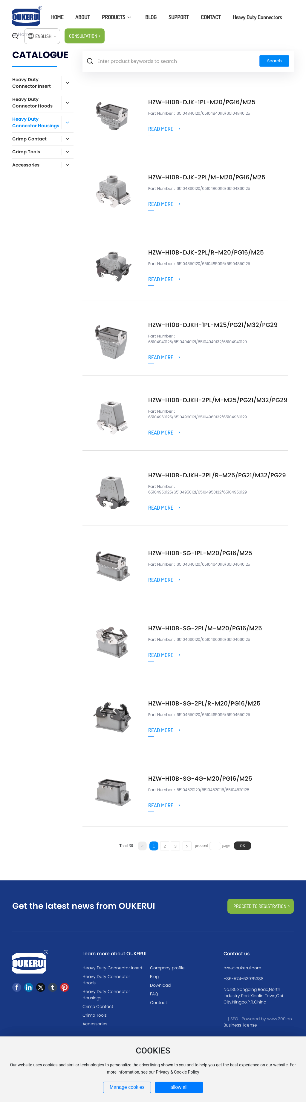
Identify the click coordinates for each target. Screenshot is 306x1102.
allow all (178, 1087)
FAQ (154, 994)
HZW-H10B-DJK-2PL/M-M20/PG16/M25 (206, 177)
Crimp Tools (94, 1015)
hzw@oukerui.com (242, 968)
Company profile (167, 968)
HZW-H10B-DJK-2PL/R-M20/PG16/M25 (206, 252)
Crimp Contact (97, 1006)
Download (160, 985)
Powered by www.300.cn (267, 1019)
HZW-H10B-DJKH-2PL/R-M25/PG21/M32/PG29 (217, 475)
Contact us (237, 953)
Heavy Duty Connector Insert (112, 968)
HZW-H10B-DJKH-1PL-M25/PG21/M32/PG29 (213, 325)
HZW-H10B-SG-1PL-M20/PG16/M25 (200, 553)
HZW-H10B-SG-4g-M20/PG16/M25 (200, 778)
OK (242, 846)
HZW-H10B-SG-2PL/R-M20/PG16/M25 (204, 703)
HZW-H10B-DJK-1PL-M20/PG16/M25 (201, 102)
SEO (234, 1019)
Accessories (94, 1024)
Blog (154, 977)
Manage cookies (127, 1087)
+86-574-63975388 (244, 979)
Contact (158, 1003)
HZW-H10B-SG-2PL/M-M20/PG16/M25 (205, 628)
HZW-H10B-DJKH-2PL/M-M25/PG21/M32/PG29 (217, 400)
